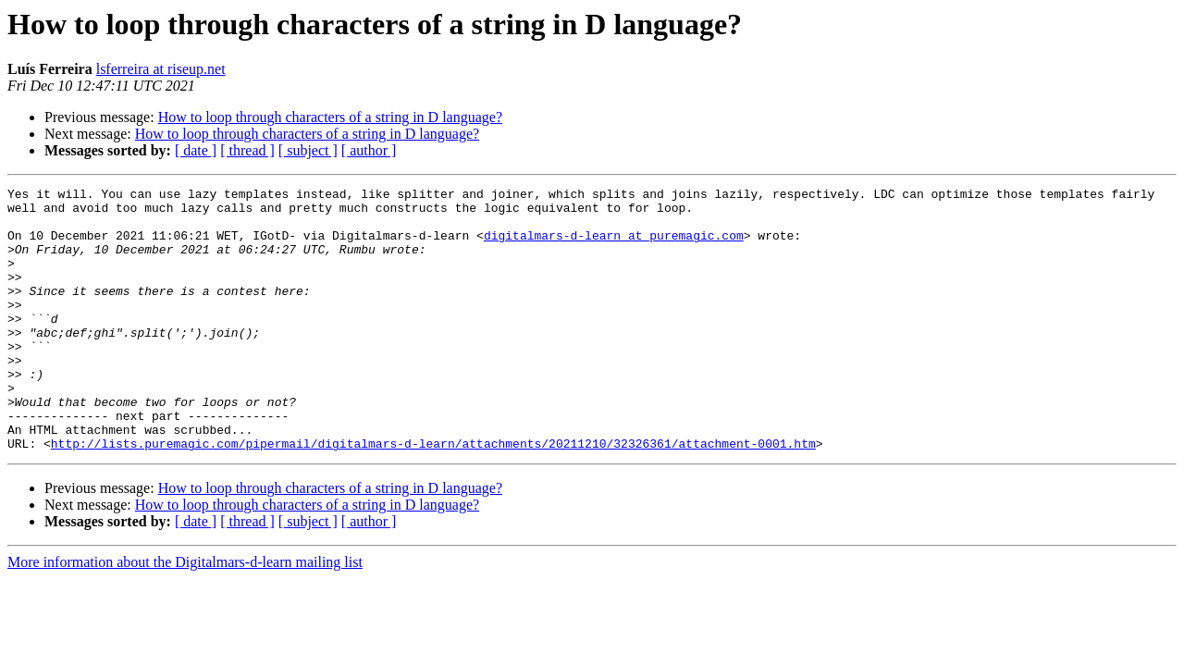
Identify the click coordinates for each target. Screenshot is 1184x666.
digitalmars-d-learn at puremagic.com (614, 246)
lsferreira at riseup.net (161, 69)
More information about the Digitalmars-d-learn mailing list (185, 615)
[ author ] (369, 150)
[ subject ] (308, 150)
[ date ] (195, 150)
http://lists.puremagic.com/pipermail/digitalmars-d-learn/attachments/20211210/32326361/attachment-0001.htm (433, 495)
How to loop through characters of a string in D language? (330, 117)
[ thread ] (247, 150)
